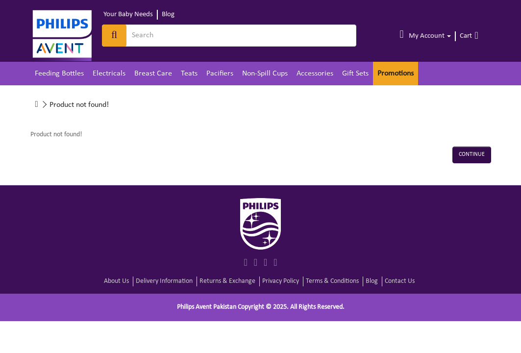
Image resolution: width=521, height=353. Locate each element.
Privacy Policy (280, 281)
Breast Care (153, 73)
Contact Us (400, 281)
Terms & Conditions (332, 281)
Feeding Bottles (59, 73)
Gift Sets (355, 73)
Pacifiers (219, 73)
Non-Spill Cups (265, 73)
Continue (472, 154)
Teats (189, 73)
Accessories (315, 73)
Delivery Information (164, 281)
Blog (168, 14)
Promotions (395, 73)
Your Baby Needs (128, 14)
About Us (116, 281)
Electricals (109, 73)
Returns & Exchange (227, 281)
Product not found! (79, 105)
